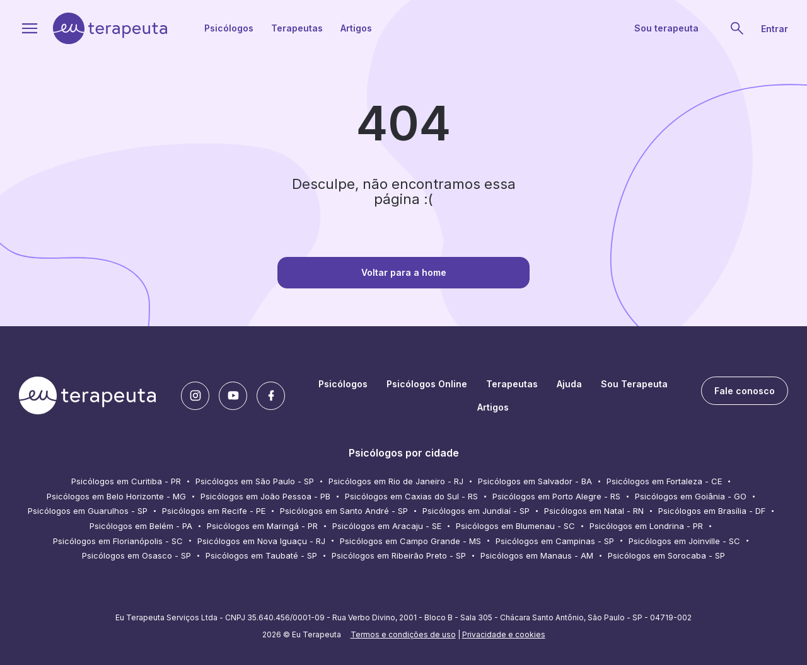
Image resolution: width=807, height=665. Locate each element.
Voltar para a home (403, 272)
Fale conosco (744, 390)
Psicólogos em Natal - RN (594, 511)
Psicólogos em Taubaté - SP (261, 555)
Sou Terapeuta (634, 383)
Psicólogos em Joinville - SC (684, 541)
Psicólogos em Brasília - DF (711, 511)
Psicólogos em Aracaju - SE (386, 526)
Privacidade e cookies (503, 634)
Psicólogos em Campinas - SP (555, 541)
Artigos (356, 28)
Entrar (774, 28)
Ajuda (569, 383)
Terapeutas (297, 28)
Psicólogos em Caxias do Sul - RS (411, 496)
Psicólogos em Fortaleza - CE (664, 481)
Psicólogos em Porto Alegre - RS (556, 496)
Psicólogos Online (426, 383)
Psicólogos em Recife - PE (213, 511)
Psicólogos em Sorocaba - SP (666, 555)
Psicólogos (228, 28)
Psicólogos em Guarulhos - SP (88, 511)
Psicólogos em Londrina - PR (646, 526)
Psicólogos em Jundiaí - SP (476, 511)
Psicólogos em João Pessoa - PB (265, 496)
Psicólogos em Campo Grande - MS (410, 541)
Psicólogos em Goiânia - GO (690, 496)
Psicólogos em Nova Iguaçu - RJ (261, 541)
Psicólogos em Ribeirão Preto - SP (399, 555)
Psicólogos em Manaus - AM (536, 555)
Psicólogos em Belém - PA (141, 526)
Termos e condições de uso (403, 634)
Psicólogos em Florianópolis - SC (118, 541)
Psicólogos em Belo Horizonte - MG (116, 496)
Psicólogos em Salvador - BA (535, 481)
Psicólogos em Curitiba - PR (126, 481)
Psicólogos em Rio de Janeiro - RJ (395, 481)
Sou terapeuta (666, 28)
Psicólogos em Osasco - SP (136, 555)
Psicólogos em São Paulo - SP (254, 481)
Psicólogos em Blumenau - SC (515, 526)
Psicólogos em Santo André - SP (344, 511)
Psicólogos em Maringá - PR (262, 526)
